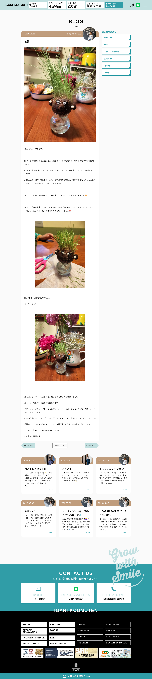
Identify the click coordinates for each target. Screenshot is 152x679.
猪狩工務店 (109, 37)
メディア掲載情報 (111, 52)
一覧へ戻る (60, 446)
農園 (106, 45)
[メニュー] (145, 5)
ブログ (107, 73)
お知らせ (108, 59)
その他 (107, 66)
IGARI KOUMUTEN (18, 5)
